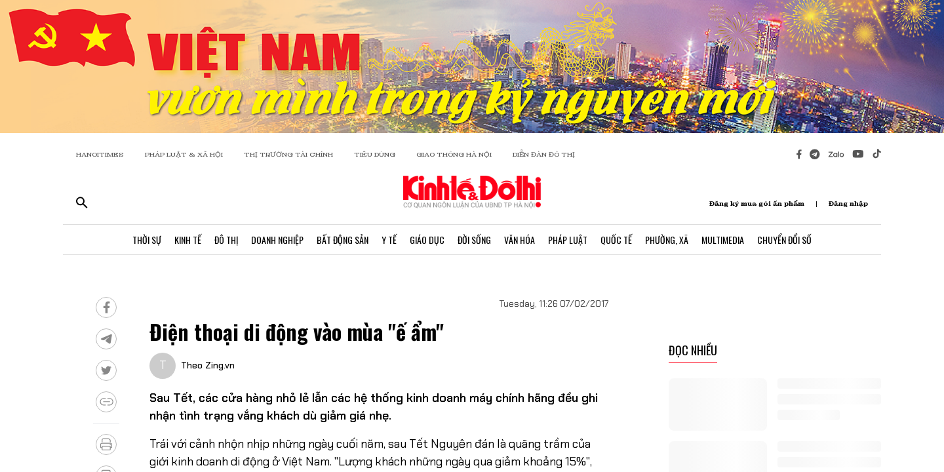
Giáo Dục (427, 239)
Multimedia (722, 239)
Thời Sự (146, 239)
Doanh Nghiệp (277, 239)
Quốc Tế (616, 239)
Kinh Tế (187, 239)
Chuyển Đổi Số (784, 239)
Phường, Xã (666, 239)
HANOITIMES (100, 154)
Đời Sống (474, 239)
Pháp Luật (567, 239)
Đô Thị (226, 239)
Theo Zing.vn (208, 365)
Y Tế (389, 239)
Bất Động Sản (342, 239)
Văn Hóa (519, 239)
